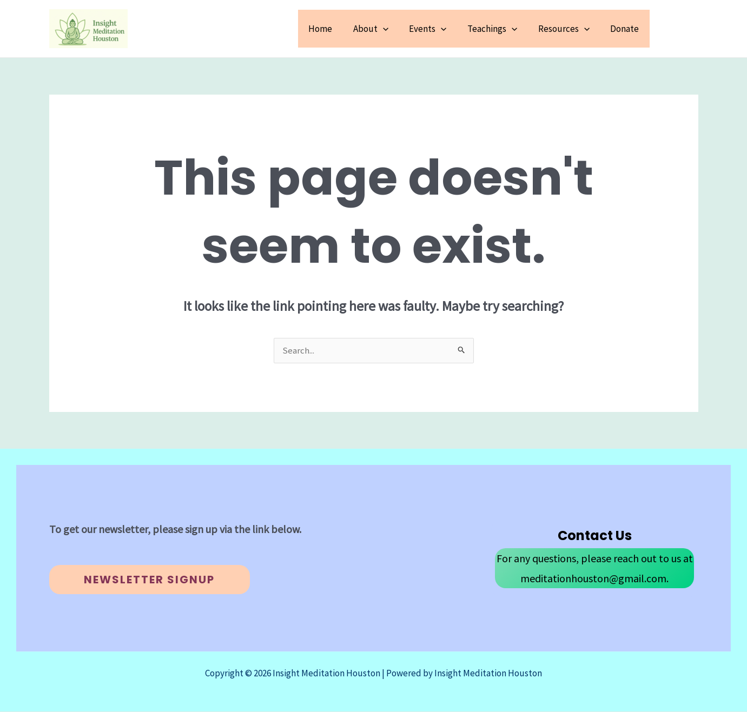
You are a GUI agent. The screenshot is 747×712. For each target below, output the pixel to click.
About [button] (381, 29)
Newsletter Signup (149, 580)
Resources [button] (567, 29)
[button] (393, 29)
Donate (626, 29)
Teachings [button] (498, 29)
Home (334, 29)
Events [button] (436, 29)
